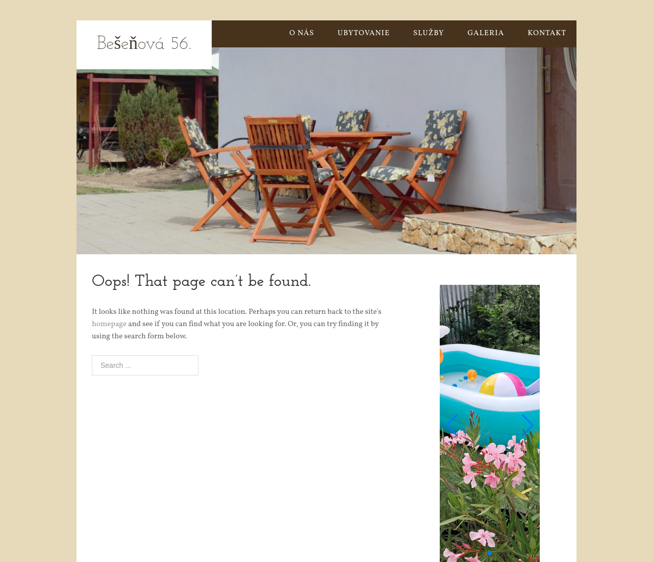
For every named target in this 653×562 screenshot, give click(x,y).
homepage (109, 324)
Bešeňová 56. (144, 44)
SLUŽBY (428, 33)
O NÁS (301, 33)
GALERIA (486, 33)
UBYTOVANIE (364, 33)
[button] (452, 425)
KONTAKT (547, 33)
